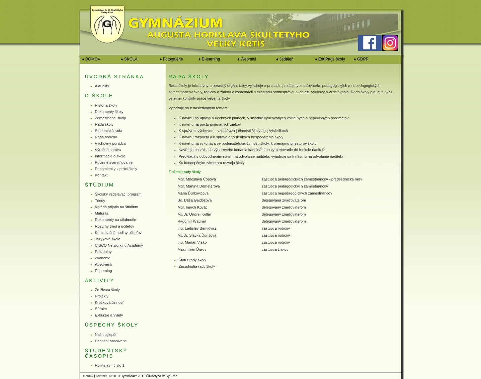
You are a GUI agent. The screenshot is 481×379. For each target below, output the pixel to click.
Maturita (101, 213)
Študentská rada (108, 131)
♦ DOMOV (90, 59)
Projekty (101, 296)
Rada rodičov (106, 137)
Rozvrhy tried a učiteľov (114, 226)
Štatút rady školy (193, 260)
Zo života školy (107, 290)
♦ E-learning (208, 59)
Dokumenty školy (109, 112)
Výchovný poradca (110, 143)
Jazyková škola (108, 239)
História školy (106, 105)
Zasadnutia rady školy (197, 266)
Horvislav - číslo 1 (110, 365)
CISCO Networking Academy (119, 245)
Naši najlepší (105, 335)
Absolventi (103, 264)
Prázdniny (103, 252)
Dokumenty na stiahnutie (115, 220)
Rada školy (104, 124)
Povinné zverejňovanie (114, 162)
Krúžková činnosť (109, 302)
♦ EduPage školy (329, 59)
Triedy (100, 201)
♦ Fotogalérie (170, 59)
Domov (88, 376)
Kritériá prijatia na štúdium (116, 207)
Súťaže (101, 309)
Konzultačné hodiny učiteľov (118, 233)
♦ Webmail (245, 59)
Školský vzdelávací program (118, 194)
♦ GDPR (360, 59)
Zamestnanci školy (110, 118)
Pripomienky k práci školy (116, 169)
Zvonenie (102, 258)
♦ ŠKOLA (128, 59)
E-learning (103, 271)
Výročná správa (108, 150)
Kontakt (101, 175)
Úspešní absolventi (111, 341)
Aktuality (102, 86)
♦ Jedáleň (284, 59)
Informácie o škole (110, 156)
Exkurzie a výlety (109, 315)
